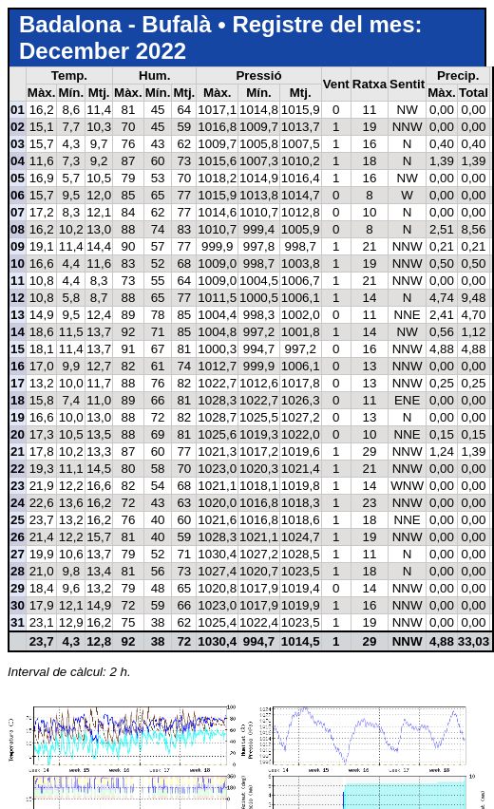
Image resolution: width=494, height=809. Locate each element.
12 (17, 298)
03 (17, 144)
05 (17, 178)
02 (17, 127)
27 (17, 554)
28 (17, 571)
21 (17, 451)
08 (17, 229)
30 (17, 605)
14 (17, 332)
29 (17, 588)
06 (17, 195)
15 (17, 349)
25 (17, 520)
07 (17, 212)
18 (17, 400)
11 (17, 280)
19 (17, 417)
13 (17, 315)
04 (17, 161)
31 (17, 622)
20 (17, 434)
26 (17, 537)
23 (17, 486)
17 (17, 383)
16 (17, 366)
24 (17, 503)
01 (17, 110)
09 (17, 246)
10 (17, 263)
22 (17, 468)
